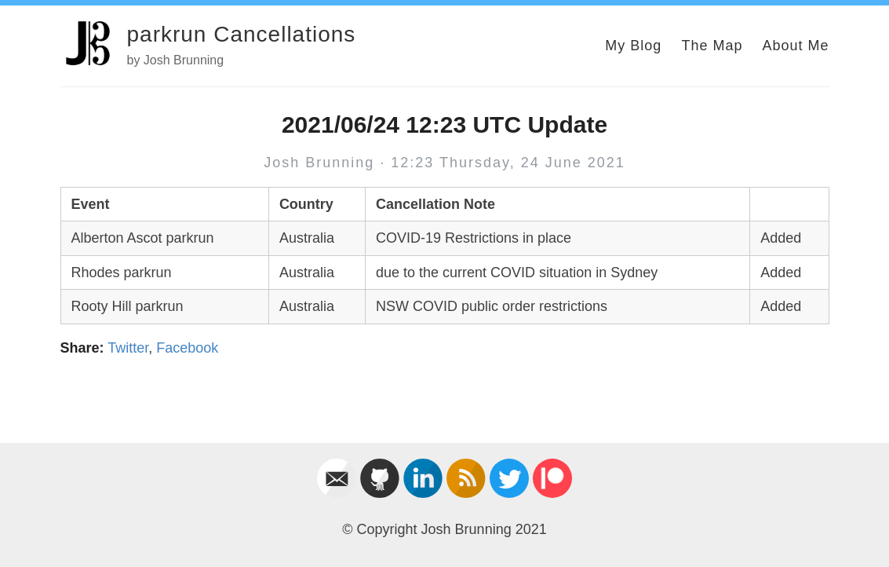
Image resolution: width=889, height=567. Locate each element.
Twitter (127, 348)
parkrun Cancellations (241, 34)
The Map (711, 45)
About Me (795, 45)
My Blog (633, 45)
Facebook (187, 348)
